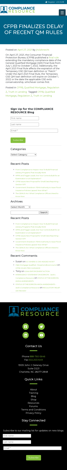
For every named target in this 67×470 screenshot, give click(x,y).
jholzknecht (42, 49)
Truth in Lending (17, 92)
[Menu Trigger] (62, 12)
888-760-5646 (37, 356)
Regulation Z (25, 95)
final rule (54, 57)
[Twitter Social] (41, 327)
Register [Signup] (50, 2)
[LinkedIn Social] (25, 335)
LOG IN (60, 2)
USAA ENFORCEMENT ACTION (37, 271)
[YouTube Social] (41, 335)
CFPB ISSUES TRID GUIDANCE (28, 268)
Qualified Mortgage (35, 87)
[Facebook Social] (25, 327)
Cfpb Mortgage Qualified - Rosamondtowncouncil (36, 265)
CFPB (20, 87)
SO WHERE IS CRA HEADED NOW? (40, 262)
